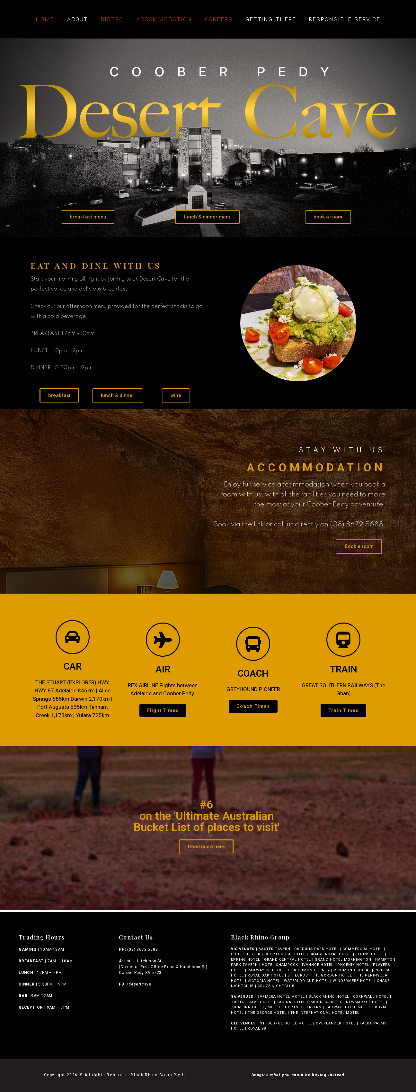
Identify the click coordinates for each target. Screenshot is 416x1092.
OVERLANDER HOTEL (336, 1023)
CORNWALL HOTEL (371, 997)
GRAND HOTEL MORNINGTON (343, 960)
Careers (219, 19)
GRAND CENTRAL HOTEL (287, 960)
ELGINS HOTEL (370, 954)
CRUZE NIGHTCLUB (277, 986)
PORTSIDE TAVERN (303, 1007)
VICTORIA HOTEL (264, 981)
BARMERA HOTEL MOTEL (281, 997)
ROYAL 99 (257, 1028)
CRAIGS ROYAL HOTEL (330, 954)
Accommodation (164, 19)
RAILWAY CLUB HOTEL (269, 970)
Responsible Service (344, 19)
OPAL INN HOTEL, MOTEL (256, 1007)
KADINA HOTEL (291, 1002)
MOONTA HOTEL (326, 1002)
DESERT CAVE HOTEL (252, 1002)
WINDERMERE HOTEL (353, 981)
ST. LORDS (298, 975)
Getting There (270, 19)
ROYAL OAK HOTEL (266, 975)
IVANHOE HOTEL (317, 965)
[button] (88, 217)
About (77, 19)
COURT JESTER (246, 954)
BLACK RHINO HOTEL (328, 997)
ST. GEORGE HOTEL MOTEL (286, 1023)
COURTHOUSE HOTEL (284, 954)
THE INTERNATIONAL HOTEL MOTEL (326, 1013)
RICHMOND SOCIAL (352, 970)
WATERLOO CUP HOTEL (306, 981)
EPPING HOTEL (245, 960)
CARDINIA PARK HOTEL (316, 949)
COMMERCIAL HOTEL (362, 949)
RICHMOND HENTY (312, 970)
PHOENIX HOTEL (353, 965)
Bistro (112, 19)
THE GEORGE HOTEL (267, 1013)
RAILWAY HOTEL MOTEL (348, 1007)
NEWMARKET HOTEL (365, 1002)
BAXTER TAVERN (274, 949)
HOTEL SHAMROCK (280, 965)
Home (45, 19)
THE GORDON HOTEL (332, 975)
